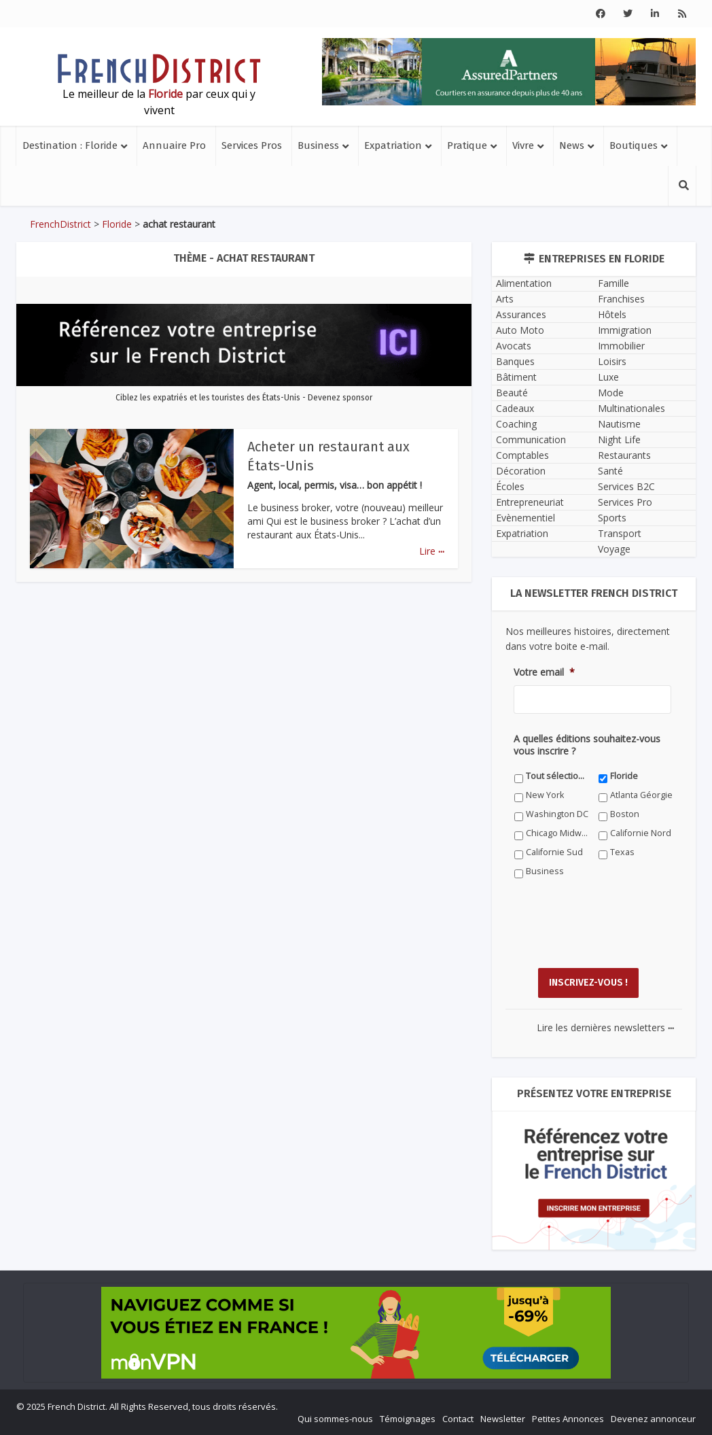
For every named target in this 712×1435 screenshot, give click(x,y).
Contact (458, 1419)
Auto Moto (520, 330)
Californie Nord (640, 833)
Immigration (625, 330)
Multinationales (631, 408)
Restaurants (624, 455)
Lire (431, 550)
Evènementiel (525, 517)
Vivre (523, 145)
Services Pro (625, 502)
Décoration (521, 470)
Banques (515, 361)
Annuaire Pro (174, 145)
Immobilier (621, 345)
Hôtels (612, 314)
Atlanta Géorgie (641, 795)
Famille (613, 283)
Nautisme (619, 423)
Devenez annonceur (653, 1419)
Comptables (522, 455)
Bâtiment (516, 376)
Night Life (619, 439)
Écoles (510, 486)
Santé (610, 470)
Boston (624, 814)
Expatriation (393, 145)
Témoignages (407, 1419)
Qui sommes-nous (335, 1419)
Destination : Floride (70, 145)
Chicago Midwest (557, 833)
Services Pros (251, 145)
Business (318, 145)
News (571, 145)
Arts (505, 298)
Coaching (516, 423)
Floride (117, 224)
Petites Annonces (568, 1419)
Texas (622, 852)
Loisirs (612, 361)
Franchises (621, 298)
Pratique (467, 145)
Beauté (512, 392)
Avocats (513, 345)
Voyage (614, 548)
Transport (619, 533)
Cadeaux (515, 408)
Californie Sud (554, 852)
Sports (612, 517)
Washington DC (557, 814)
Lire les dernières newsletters (605, 1027)
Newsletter (502, 1419)
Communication (531, 439)
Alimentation (524, 283)
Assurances (521, 314)
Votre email (544, 672)
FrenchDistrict (60, 224)
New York (545, 795)
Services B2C (626, 486)
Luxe (608, 376)
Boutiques (633, 145)
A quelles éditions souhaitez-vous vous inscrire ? (587, 745)
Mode (611, 392)
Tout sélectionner (557, 776)
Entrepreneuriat (530, 502)
